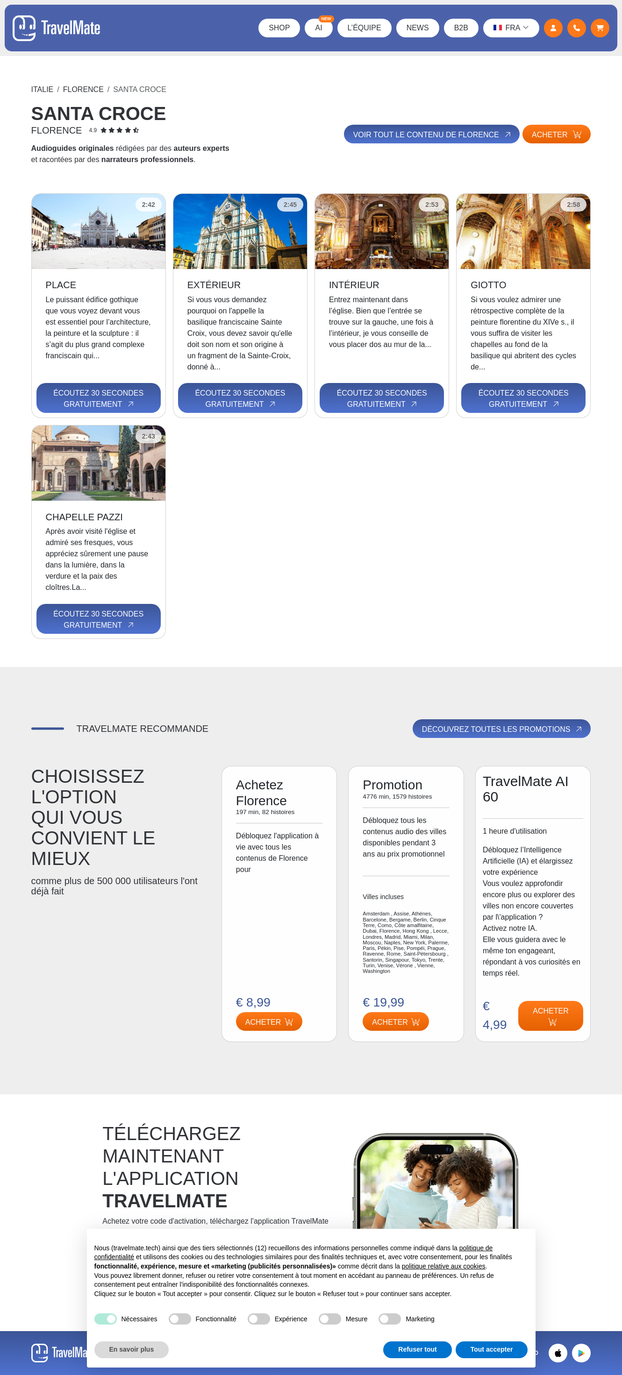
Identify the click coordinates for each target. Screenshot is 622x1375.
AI (322, 25)
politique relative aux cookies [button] (444, 1266)
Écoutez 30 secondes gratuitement (98, 399)
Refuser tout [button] (417, 1349)
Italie (42, 89)
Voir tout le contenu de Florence (430, 134)
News (416, 28)
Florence (83, 89)
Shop (278, 28)
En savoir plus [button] (131, 1349)
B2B (460, 28)
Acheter (556, 135)
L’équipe (363, 28)
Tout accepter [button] (492, 1349)
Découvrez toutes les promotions (503, 729)
